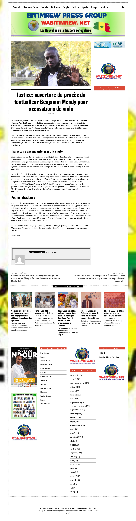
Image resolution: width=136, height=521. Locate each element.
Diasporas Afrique (75, 402)
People (72, 458)
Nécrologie (73, 447)
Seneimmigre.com (46, 395)
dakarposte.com (45, 360)
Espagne (72, 420)
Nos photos (73, 451)
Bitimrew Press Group (37, 252)
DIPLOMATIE (73, 412)
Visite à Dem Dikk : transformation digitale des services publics (44, 313)
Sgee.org (43, 383)
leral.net (43, 372)
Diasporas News (75, 409)
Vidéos (72, 489)
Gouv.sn (42, 357)
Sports (72, 481)
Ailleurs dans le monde (77, 383)
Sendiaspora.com (45, 387)
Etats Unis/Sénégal (76, 424)
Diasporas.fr (44, 391)
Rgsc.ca (42, 399)
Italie (71, 439)
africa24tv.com (45, 402)
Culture (72, 398)
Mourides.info (44, 353)
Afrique (72, 379)
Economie (72, 416)
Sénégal (72, 474)
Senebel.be (43, 379)
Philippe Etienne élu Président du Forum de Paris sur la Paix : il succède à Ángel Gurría (90, 314)
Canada (72, 390)
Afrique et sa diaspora (79, 405)
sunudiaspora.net (45, 368)
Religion (72, 470)
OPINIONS (73, 454)
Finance (72, 428)
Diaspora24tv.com (46, 364)
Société (72, 477)
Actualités (73, 375)
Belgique (72, 386)
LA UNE (72, 443)
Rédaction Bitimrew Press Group (109, 357)
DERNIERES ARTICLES (52, 252)
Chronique (73, 394)
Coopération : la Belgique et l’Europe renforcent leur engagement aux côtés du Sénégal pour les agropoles (21, 315)
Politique (72, 462)
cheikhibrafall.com (46, 376)
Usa (71, 485)
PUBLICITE (73, 466)
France (72, 432)
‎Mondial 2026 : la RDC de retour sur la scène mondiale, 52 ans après (114, 313)
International (74, 435)
